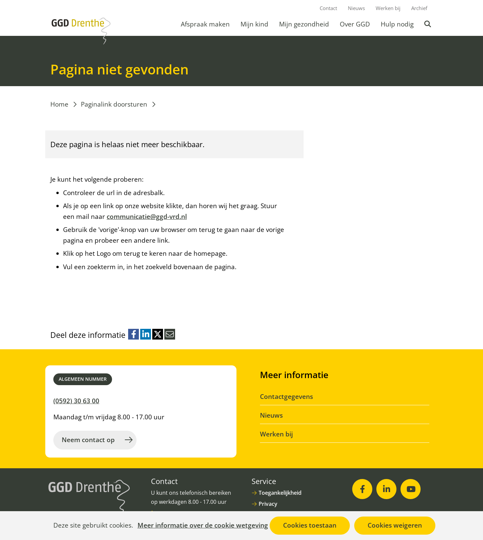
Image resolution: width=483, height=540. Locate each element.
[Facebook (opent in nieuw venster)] (362, 489)
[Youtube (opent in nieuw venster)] (410, 489)
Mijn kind (254, 24)
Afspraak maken (205, 24)
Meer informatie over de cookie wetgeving (203, 525)
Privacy (268, 503)
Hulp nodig (397, 24)
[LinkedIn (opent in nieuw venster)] (386, 489)
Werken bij (388, 8)
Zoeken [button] (428, 24)
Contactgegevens (286, 396)
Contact (328, 8)
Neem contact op (88, 439)
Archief (419, 8)
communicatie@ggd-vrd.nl (147, 216)
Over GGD (355, 24)
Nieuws (356, 8)
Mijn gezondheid (304, 24)
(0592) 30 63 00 (76, 401)
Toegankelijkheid (280, 492)
